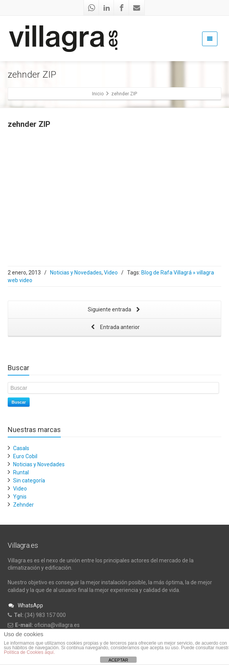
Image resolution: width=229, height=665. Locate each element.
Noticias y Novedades (76, 272)
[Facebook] (121, 7)
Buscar (19, 402)
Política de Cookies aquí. (29, 652)
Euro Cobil (25, 456)
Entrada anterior (115, 327)
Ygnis (20, 497)
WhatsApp (25, 605)
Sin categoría (29, 480)
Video (111, 272)
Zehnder (23, 505)
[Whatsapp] (91, 7)
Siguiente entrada (115, 310)
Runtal (21, 472)
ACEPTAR (118, 660)
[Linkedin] (106, 7)
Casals (21, 448)
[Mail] (136, 7)
